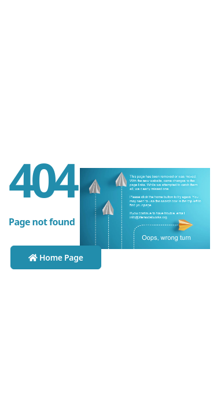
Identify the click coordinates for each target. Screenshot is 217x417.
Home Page (55, 257)
